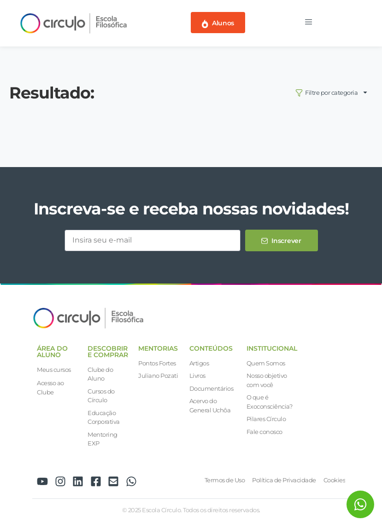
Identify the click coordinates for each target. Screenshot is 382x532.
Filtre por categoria (331, 92)
